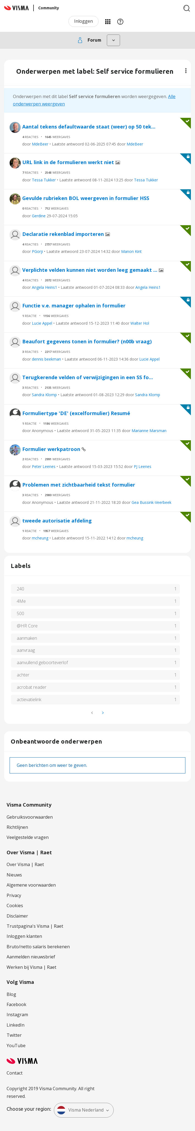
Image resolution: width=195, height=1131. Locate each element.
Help (120, 21)
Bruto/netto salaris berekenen (38, 947)
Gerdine (39, 215)
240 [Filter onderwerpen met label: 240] (20, 589)
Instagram (17, 1015)
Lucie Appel (42, 323)
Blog (11, 994)
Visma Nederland (80, 1110)
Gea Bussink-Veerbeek (151, 502)
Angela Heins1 (44, 287)
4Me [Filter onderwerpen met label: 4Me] (21, 601)
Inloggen (83, 21)
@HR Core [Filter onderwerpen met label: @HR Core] (27, 626)
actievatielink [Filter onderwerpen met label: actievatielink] (29, 699)
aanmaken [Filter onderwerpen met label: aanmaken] (27, 638)
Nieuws (14, 875)
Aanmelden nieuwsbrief (31, 957)
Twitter (14, 1035)
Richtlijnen (17, 827)
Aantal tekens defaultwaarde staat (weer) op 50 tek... (88, 126)
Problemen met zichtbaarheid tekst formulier (78, 484)
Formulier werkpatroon (52, 449)
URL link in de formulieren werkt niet (68, 162)
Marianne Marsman (149, 430)
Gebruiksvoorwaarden (30, 817)
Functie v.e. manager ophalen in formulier (74, 305)
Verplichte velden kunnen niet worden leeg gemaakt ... (90, 270)
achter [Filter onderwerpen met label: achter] (23, 675)
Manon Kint (131, 251)
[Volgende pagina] (102, 712)
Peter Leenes (43, 466)
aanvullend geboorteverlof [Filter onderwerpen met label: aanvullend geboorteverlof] (42, 662)
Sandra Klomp (44, 394)
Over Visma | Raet (25, 864)
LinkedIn (15, 1025)
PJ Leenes (142, 466)
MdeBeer (40, 144)
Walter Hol (139, 323)
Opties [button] (186, 70)
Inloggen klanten (24, 936)
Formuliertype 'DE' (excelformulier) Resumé (76, 413)
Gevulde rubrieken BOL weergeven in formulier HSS (85, 198)
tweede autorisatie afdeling (57, 520)
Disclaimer (17, 916)
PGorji (37, 251)
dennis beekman (46, 359)
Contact (15, 1073)
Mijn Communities (107, 21)
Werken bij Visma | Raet (31, 967)
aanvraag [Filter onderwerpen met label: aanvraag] (26, 650)
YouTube (16, 1046)
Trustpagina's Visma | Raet (35, 926)
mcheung (40, 538)
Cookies (15, 905)
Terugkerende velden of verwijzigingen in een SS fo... (87, 377)
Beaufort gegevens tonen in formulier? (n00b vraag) (87, 341)
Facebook (16, 1004)
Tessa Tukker (44, 179)
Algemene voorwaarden (31, 885)
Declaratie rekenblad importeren (63, 234)
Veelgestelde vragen (28, 837)
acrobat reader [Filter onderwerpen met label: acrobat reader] (31, 687)
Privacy (14, 895)
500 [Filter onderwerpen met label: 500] (20, 613)
